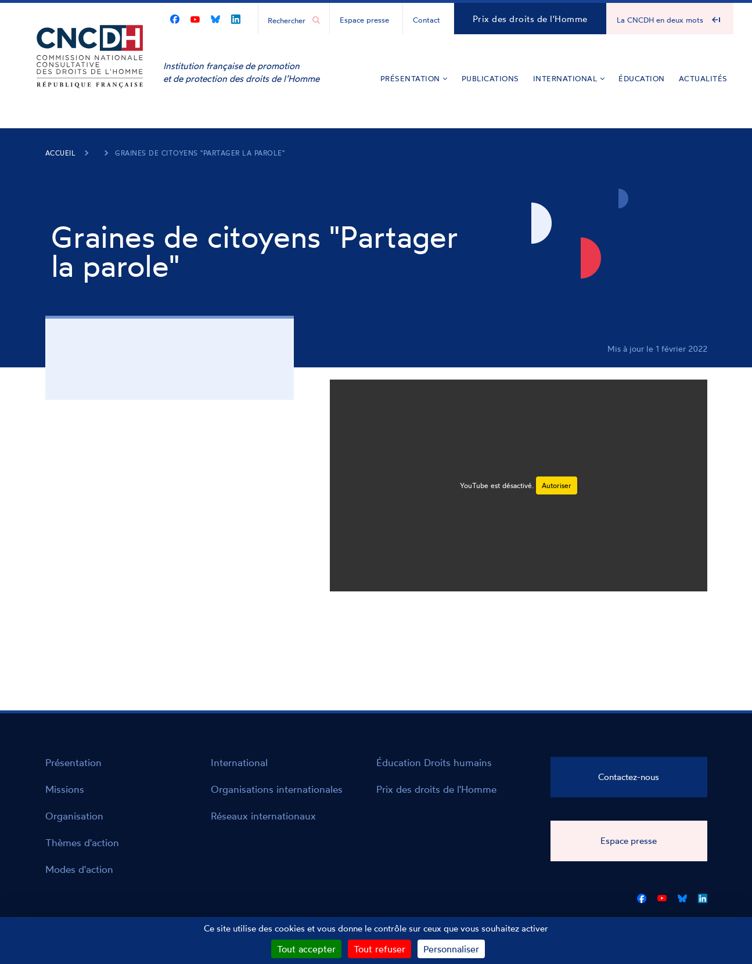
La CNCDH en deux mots (660, 19)
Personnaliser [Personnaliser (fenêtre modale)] (451, 949)
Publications (490, 78)
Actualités (703, 78)
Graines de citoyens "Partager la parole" (200, 153)
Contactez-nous (628, 776)
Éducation (641, 78)
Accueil (60, 153)
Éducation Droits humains (434, 762)
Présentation (414, 78)
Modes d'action (79, 869)
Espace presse (364, 19)
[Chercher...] (288, 20)
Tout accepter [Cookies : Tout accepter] (306, 949)
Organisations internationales (277, 789)
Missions (64, 789)
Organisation (74, 816)
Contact (426, 19)
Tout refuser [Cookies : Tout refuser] (379, 949)
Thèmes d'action (82, 842)
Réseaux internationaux (263, 816)
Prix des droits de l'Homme (530, 18)
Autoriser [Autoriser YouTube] (556, 485)
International (569, 78)
